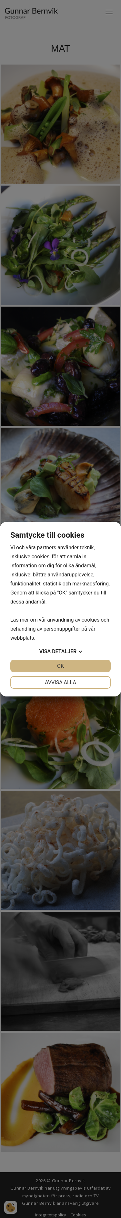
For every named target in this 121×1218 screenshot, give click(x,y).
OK (60, 666)
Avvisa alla (60, 682)
